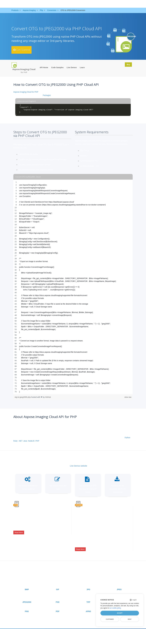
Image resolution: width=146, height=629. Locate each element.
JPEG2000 (26, 597)
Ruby (15, 441)
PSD (58, 597)
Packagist (47, 95)
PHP (37, 441)
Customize (110, 619)
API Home (44, 67)
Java (25, 441)
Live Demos (72, 67)
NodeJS (31, 441)
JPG (88, 585)
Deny (130, 619)
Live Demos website (78, 466)
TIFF (88, 597)
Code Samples (57, 67)
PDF (57, 607)
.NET (20, 441)
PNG (27, 607)
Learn (82, 67)
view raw (127, 397)
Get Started (23, 50)
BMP (27, 585)
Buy (127, 65)
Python (127, 438)
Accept (119, 613)
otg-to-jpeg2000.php (23, 397)
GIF (57, 585)
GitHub (48, 397)
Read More (19, 531)
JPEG (119, 585)
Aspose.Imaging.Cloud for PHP (25, 92)
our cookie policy (115, 608)
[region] (73, 287)
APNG (88, 607)
